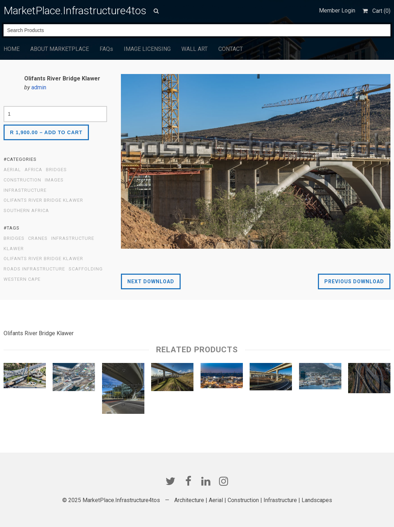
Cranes (38, 238)
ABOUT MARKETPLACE (59, 49)
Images (54, 180)
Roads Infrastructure (34, 269)
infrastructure (72, 238)
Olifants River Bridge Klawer (43, 200)
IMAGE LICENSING (147, 49)
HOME (12, 49)
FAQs (106, 49)
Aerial (12, 169)
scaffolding (86, 269)
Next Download (150, 281)
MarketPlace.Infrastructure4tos (75, 10)
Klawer (14, 248)
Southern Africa (26, 210)
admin (38, 87)
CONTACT (230, 49)
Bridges (56, 169)
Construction (22, 180)
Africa (33, 169)
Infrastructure (25, 190)
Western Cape (22, 279)
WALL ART (194, 49)
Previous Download (354, 281)
